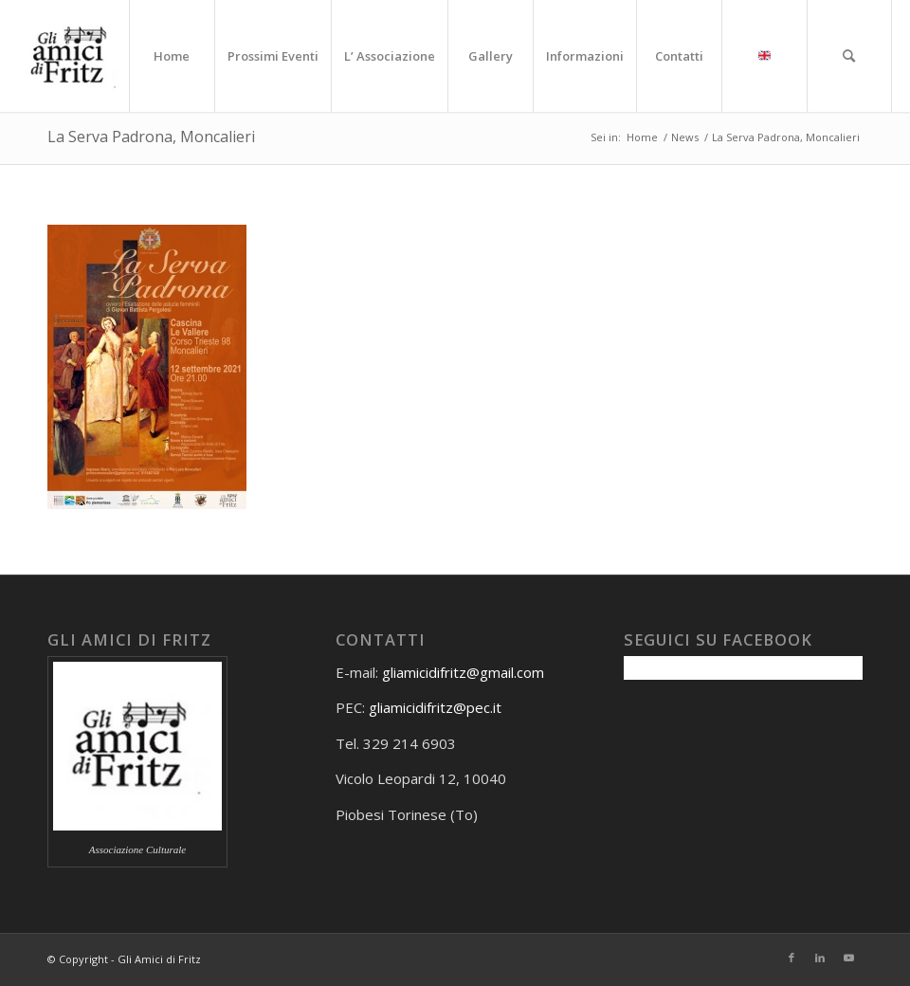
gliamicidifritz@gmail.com (463, 672)
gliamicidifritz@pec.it (435, 707)
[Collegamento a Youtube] (848, 957)
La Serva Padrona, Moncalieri (151, 136)
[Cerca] (849, 56)
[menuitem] (171, 56)
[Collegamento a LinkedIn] (820, 957)
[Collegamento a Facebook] (791, 957)
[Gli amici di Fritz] (74, 56)
